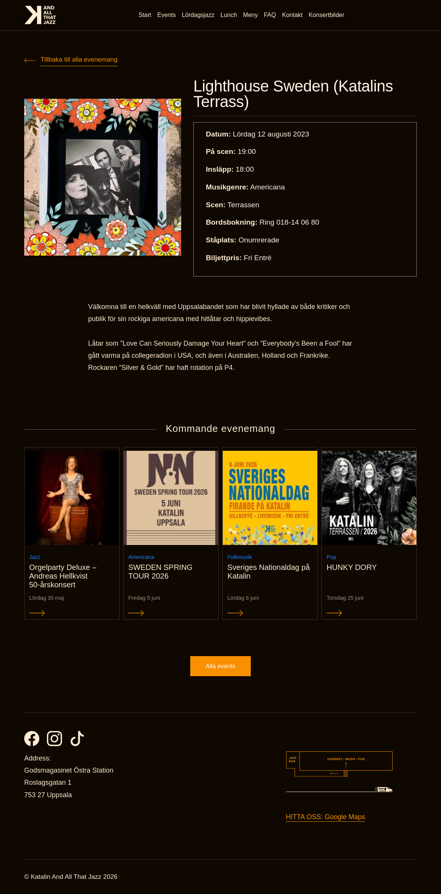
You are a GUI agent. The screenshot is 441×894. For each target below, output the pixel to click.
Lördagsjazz (198, 15)
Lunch (228, 15)
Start (144, 15)
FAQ (270, 15)
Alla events (220, 666)
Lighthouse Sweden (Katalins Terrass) (293, 94)
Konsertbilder (326, 15)
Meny (250, 15)
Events (166, 15)
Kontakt (292, 15)
